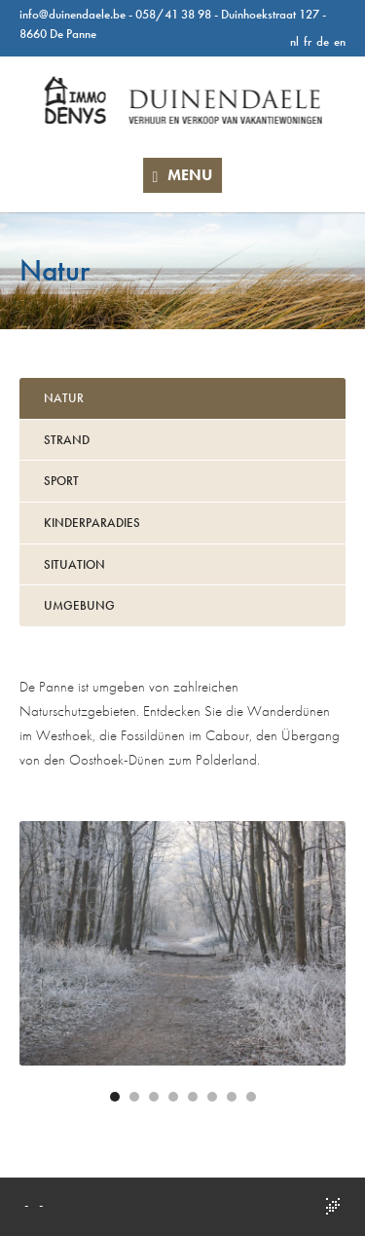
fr (307, 41)
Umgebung (79, 605)
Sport (61, 480)
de (322, 41)
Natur (64, 398)
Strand (67, 439)
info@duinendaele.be (72, 14)
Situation (74, 564)
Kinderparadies (92, 522)
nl (294, 41)
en (340, 41)
